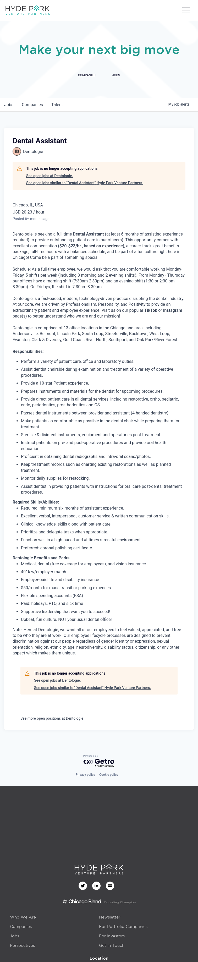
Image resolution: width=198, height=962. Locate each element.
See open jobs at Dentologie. (49, 176)
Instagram (172, 310)
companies (32, 104)
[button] (186, 11)
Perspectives (22, 945)
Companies (21, 926)
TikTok (150, 310)
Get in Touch (111, 945)
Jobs (14, 936)
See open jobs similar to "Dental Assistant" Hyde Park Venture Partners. (84, 183)
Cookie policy (108, 775)
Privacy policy (85, 775)
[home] (27, 10)
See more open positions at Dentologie (51, 718)
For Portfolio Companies (123, 926)
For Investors (112, 936)
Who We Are (23, 917)
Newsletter (109, 917)
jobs (8, 104)
